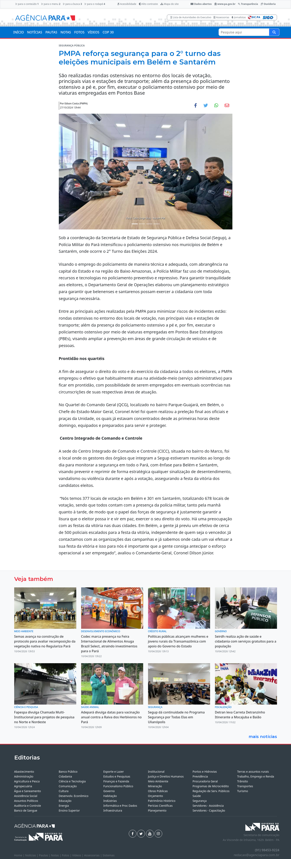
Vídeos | (78, 855)
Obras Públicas (158, 791)
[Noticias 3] (149, 224)
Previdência (200, 776)
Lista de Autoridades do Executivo (190, 17)
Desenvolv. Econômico (74, 796)
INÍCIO (18, 32)
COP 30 (108, 32)
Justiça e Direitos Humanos (166, 776)
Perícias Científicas (160, 806)
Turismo (242, 791)
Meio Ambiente (158, 781)
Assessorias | (93, 855)
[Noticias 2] (142, 224)
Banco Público (68, 771)
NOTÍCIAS (34, 32)
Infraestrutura (112, 810)
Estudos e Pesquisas (116, 776)
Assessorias (221, 17)
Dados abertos (201, 4)
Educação (65, 801)
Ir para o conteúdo (27, 4)
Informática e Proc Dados (120, 806)
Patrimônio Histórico (162, 801)
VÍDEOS (93, 32)
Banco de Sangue (25, 810)
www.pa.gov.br (225, 4)
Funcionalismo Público (118, 786)
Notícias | (32, 855)
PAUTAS (51, 32)
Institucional (156, 771)
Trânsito (242, 781)
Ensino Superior (69, 810)
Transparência (248, 4)
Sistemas (109, 855)
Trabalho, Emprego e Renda (255, 776)
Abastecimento (24, 771)
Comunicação (68, 786)
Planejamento (157, 810)
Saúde (197, 796)
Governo (109, 791)
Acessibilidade (126, 4)
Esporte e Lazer (113, 771)
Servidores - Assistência (208, 806)
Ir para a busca (72, 4)
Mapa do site (169, 4)
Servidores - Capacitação (209, 810)
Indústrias (110, 801)
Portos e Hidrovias (205, 771)
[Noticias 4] (157, 224)
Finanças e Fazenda (116, 781)
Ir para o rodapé (95, 4)
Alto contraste (148, 4)
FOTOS (79, 32)
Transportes (245, 786)
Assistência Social (25, 796)
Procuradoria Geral (205, 781)
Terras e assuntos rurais (253, 771)
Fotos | (67, 855)
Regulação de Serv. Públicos (211, 791)
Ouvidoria (268, 4)
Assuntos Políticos (26, 801)
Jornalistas (239, 17)
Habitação (110, 796)
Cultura (64, 791)
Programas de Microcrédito (211, 786)
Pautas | (45, 855)
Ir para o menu (50, 4)
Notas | (56, 855)
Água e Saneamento (27, 791)
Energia (64, 806)
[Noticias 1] (135, 224)
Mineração (155, 786)
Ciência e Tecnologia (72, 781)
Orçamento (155, 796)
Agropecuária (23, 786)
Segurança (200, 801)
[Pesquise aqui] (274, 32)
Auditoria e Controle (27, 806)
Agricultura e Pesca (27, 781)
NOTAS (65, 32)
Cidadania (65, 776)
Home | (19, 855)
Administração (23, 776)
